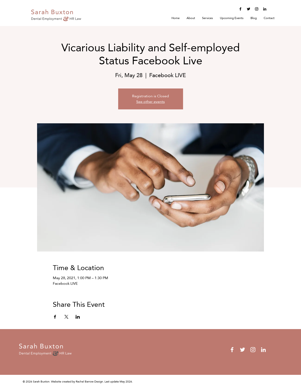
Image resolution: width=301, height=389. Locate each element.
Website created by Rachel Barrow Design (77, 381)
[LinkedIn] (265, 9)
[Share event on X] (66, 317)
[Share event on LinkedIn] (78, 317)
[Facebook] (240, 9)
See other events (150, 101)
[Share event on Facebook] (55, 317)
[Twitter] (248, 9)
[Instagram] (256, 9)
